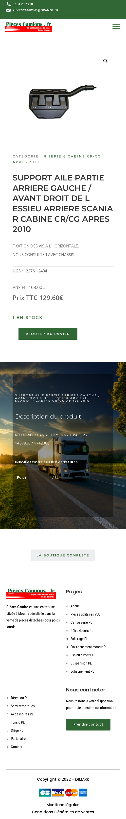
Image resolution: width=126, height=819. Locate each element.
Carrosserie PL (81, 622)
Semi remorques (23, 706)
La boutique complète (62, 555)
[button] (105, 61)
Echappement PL (82, 671)
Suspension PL (81, 663)
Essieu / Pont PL (82, 655)
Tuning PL (18, 722)
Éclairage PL (79, 639)
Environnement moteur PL (89, 647)
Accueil (76, 606)
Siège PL (17, 730)
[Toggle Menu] (116, 26)
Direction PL (19, 698)
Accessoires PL (22, 714)
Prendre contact (88, 724)
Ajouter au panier (48, 334)
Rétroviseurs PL (82, 630)
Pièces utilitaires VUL (85, 614)
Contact (16, 747)
